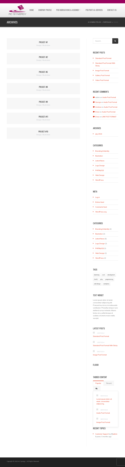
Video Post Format (102, 80)
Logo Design (100, 165)
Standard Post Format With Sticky (105, 345)
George (98, 102)
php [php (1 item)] (101, 279)
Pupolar (98, 383)
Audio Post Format (109, 97)
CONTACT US (111, 10)
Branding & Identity (102, 151)
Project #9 (43, 101)
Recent (109, 383)
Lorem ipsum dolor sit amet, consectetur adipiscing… (104, 401)
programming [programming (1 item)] (109, 279)
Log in (97, 197)
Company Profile (45, 10)
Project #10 (43, 131)
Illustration (99, 156)
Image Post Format (102, 71)
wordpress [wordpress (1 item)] (106, 284)
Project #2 (43, 57)
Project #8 (43, 87)
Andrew (98, 107)
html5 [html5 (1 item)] (95, 279)
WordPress (99, 180)
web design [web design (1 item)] (97, 284)
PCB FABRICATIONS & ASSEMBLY (68, 10)
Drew (97, 112)
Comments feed (101, 207)
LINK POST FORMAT (109, 117)
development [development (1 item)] (111, 275)
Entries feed (99, 202)
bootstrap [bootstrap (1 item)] (96, 275)
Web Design (99, 175)
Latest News (99, 161)
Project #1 (43, 42)
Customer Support (102, 434)
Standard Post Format (103, 58)
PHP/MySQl (99, 170)
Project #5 (43, 72)
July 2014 (98, 134)
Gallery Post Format (102, 75)
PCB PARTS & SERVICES (94, 10)
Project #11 (43, 116)
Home (32, 10)
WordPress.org (100, 212)
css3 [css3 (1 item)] (103, 275)
